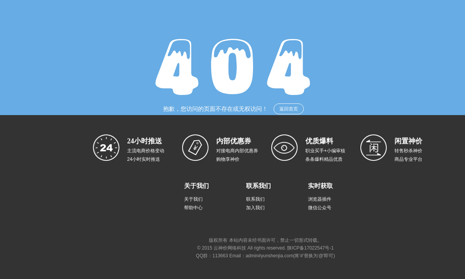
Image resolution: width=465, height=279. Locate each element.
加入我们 (255, 207)
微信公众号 (319, 207)
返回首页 (288, 109)
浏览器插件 (319, 199)
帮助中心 (193, 207)
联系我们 (255, 199)
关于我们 (193, 199)
